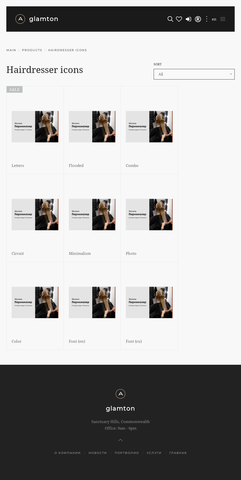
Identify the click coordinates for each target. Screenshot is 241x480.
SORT (158, 64)
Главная (178, 453)
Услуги (154, 453)
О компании (67, 453)
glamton (36, 19)
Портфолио (127, 453)
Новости (98, 453)
